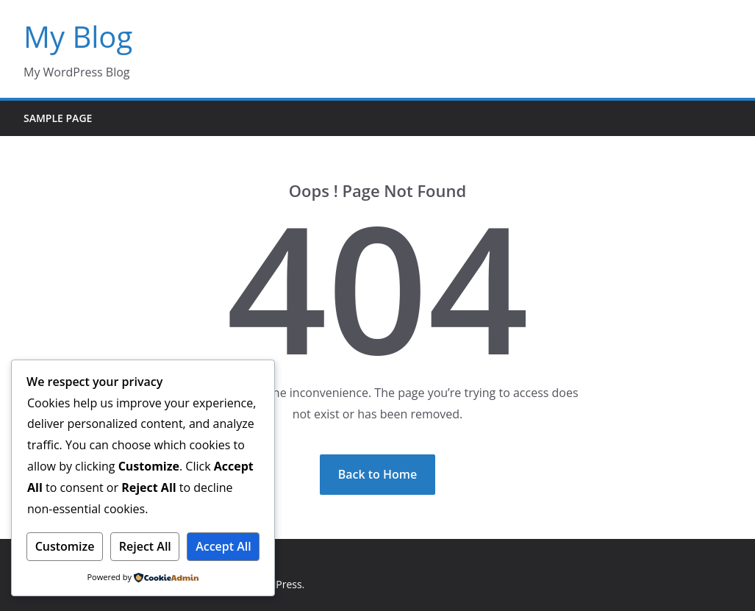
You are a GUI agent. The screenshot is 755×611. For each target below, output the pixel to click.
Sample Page (58, 118)
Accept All (223, 546)
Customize (65, 546)
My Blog (78, 36)
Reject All (145, 546)
